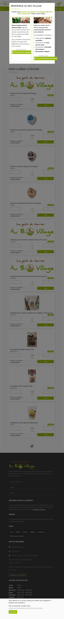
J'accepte (13, 612)
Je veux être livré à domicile (45, 58)
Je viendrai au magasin (21, 52)
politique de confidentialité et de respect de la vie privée (26, 608)
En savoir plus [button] (21, 49)
